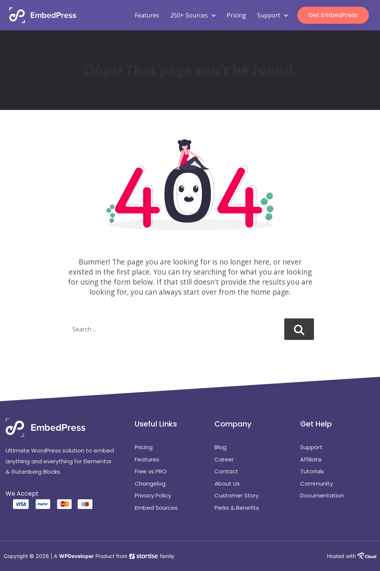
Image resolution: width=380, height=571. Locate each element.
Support (272, 15)
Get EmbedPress (333, 15)
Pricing (236, 15)
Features (147, 15)
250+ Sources (193, 15)
